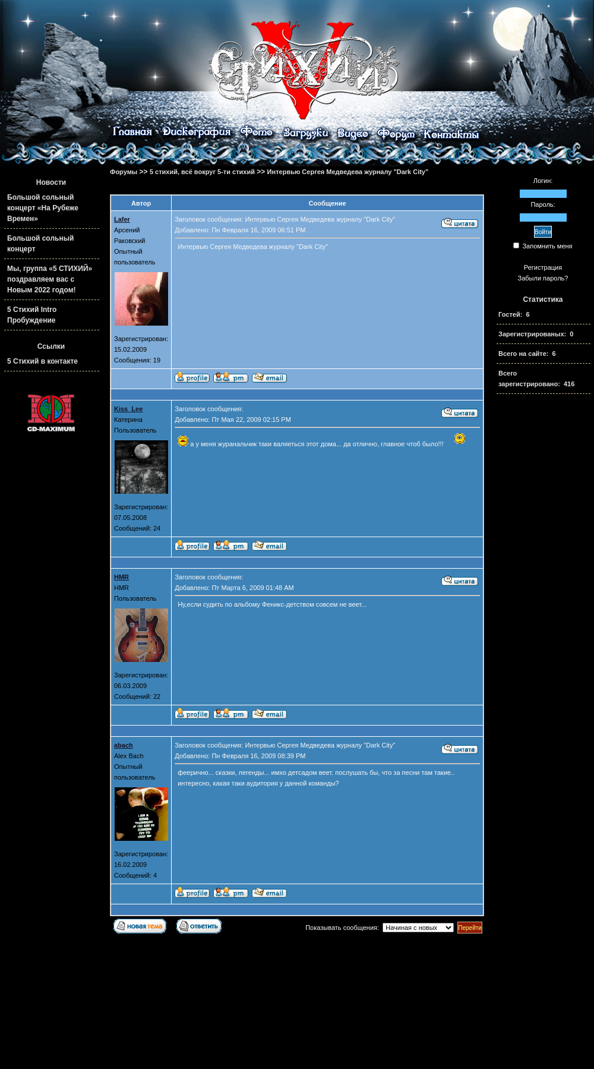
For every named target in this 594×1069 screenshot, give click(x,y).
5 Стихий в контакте (42, 361)
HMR (121, 577)
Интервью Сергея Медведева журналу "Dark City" (348, 171)
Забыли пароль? (543, 278)
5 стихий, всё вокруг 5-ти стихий (202, 171)
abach (123, 745)
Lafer (122, 219)
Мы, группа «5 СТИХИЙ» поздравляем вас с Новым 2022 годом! (49, 279)
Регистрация (543, 267)
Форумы (123, 171)
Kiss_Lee (128, 408)
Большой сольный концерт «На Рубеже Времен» (42, 208)
